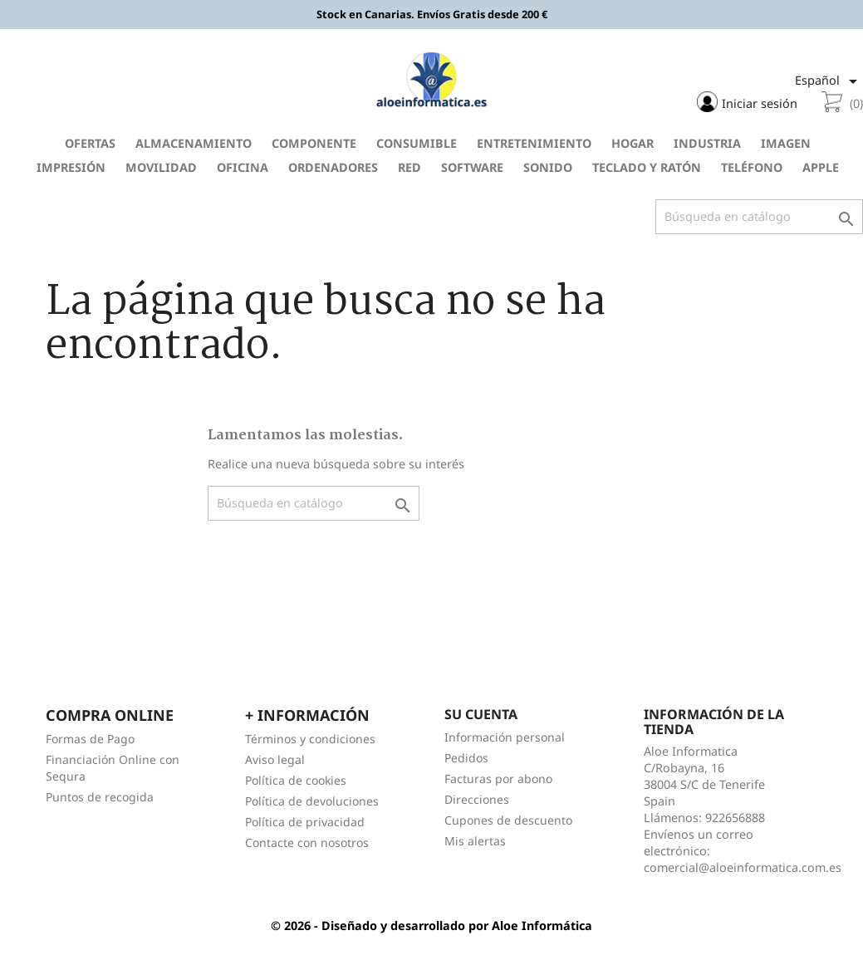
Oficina (242, 167)
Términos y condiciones (310, 739)
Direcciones (476, 799)
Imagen (786, 143)
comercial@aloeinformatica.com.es (742, 867)
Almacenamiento (193, 143)
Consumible (416, 143)
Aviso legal (275, 759)
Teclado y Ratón (646, 167)
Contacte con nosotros (307, 842)
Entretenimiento (534, 143)
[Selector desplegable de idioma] (829, 81)
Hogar (632, 143)
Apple (820, 167)
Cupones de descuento (508, 820)
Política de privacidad (305, 822)
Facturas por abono (498, 778)
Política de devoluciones (312, 801)
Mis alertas (475, 841)
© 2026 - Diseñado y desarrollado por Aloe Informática (431, 925)
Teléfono (751, 167)
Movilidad (161, 167)
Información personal (504, 737)
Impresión (71, 167)
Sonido (547, 167)
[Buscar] (759, 216)
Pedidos (466, 758)
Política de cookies (295, 780)
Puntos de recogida (100, 797)
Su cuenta (480, 714)
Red (409, 167)
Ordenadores (333, 167)
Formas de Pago (90, 739)
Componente (314, 143)
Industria (707, 143)
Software (472, 167)
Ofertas (90, 143)
